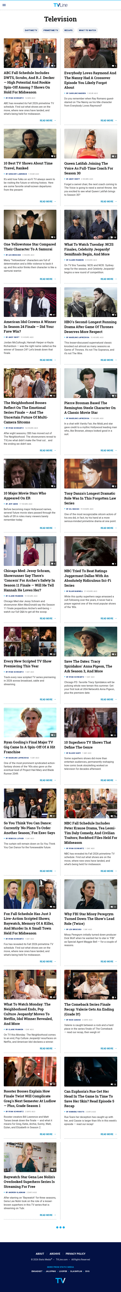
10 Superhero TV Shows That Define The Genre (87, 745)
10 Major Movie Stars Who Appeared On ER (25, 495)
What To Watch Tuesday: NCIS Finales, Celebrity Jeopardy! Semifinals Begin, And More (88, 249)
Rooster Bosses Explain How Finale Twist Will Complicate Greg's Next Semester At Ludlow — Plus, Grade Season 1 (30, 1098)
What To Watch (87, 30)
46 (54, 906)
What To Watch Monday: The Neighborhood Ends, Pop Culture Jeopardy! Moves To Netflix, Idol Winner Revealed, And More (28, 1014)
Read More (46, 120)
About (40, 1254)
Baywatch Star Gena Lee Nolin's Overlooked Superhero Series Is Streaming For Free (29, 1182)
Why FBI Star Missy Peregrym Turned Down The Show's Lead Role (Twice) (89, 919)
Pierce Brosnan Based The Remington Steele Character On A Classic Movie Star (90, 408)
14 (54, 654)
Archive (55, 1254)
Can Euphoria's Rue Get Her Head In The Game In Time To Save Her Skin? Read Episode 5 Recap (89, 1098)
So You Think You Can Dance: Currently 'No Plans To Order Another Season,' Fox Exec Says (29, 828)
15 (54, 395)
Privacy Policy (75, 1254)
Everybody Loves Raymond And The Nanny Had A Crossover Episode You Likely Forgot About (90, 80)
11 (115, 735)
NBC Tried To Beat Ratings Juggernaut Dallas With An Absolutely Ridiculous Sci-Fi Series (87, 578)
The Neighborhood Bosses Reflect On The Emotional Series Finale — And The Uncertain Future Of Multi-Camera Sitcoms (26, 412)
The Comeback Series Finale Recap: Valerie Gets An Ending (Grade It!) (89, 1009)
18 (115, 237)
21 (54, 816)
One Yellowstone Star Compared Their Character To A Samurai (30, 246)
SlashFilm (76, 1271)
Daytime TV (31, 30)
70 (115, 816)
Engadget (37, 1271)
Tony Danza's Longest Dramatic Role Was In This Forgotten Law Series (90, 498)
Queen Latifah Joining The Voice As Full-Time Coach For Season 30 (88, 168)
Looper (63, 1271)
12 (115, 1084)
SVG (87, 1271)
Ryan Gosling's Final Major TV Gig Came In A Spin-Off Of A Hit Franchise (29, 747)
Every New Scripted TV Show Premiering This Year (28, 663)
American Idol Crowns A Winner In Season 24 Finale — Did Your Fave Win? (30, 326)
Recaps (68, 30)
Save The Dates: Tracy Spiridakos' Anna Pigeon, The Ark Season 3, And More (88, 666)
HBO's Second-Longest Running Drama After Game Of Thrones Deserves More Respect (90, 327)
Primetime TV (50, 30)
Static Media (45, 1259)
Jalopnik (51, 1271)
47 (54, 314)
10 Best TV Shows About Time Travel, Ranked (28, 166)
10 (54, 1084)
